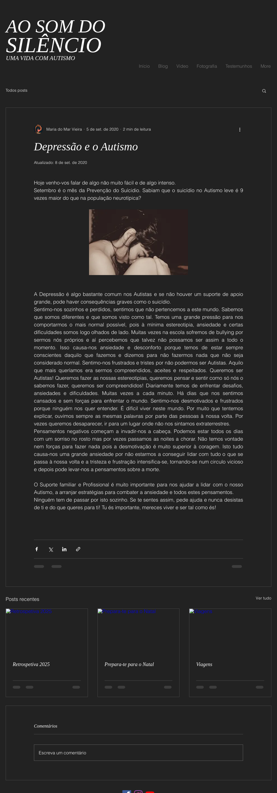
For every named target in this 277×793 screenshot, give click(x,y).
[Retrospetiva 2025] (47, 631)
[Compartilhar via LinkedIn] (64, 549)
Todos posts (16, 90)
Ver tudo (263, 598)
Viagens (204, 664)
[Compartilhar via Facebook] (36, 549)
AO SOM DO (55, 36)
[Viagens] (230, 631)
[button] (264, 90)
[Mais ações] (239, 129)
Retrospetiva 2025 (31, 664)
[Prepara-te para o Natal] (138, 631)
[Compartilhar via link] (78, 549)
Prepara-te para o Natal (129, 664)
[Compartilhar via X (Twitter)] (50, 549)
